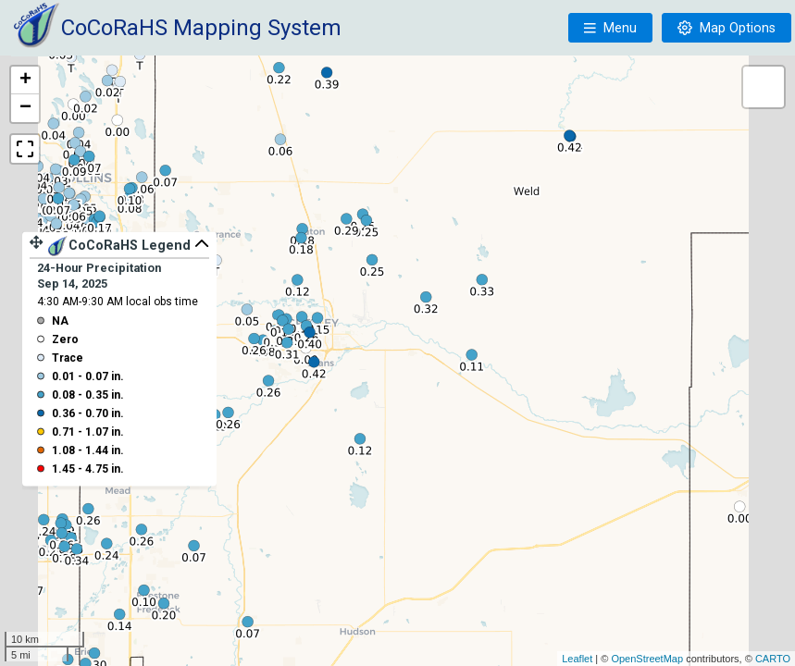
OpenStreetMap (647, 658)
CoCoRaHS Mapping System (201, 28)
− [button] (25, 108)
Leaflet (577, 658)
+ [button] (25, 80)
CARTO (772, 658)
